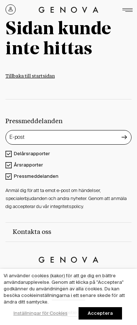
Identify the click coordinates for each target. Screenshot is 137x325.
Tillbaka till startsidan (30, 76)
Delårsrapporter (32, 153)
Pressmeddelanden (36, 176)
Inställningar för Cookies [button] (41, 313)
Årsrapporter (28, 165)
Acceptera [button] (100, 313)
